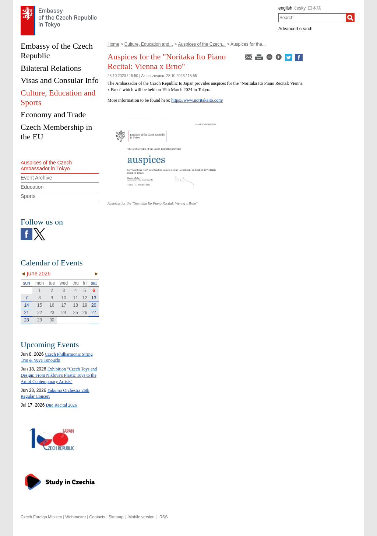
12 (84, 297)
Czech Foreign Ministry (41, 517)
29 (39, 320)
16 (51, 305)
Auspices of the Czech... (201, 44)
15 (39, 305)
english (285, 8)
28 (26, 320)
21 (26, 312)
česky (300, 8)
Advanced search (295, 29)
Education (32, 187)
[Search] (350, 17)
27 (93, 312)
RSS (163, 517)
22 (39, 312)
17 (63, 305)
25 (75, 312)
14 (26, 305)
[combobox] (312, 17)
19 (84, 305)
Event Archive (36, 178)
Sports (28, 196)
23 (51, 312)
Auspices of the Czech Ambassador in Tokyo (46, 166)
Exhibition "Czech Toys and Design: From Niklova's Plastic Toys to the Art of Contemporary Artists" (59, 375)
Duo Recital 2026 (61, 405)
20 (93, 305)
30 (51, 320)
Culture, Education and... (148, 44)
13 (93, 297)
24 (63, 312)
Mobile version (141, 517)
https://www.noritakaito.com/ (197, 100)
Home (113, 44)
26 (84, 312)
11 (75, 297)
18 (75, 305)
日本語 (314, 8)
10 (63, 297)
